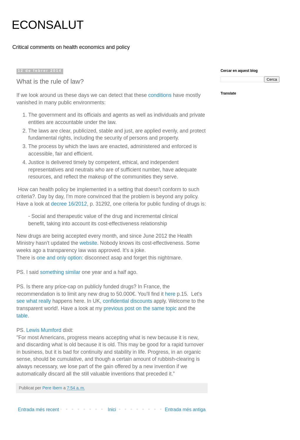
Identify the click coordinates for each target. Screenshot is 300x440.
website (88, 243)
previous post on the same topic (140, 308)
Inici (112, 409)
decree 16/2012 (69, 204)
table (22, 316)
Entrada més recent (38, 409)
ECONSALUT (48, 24)
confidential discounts (127, 301)
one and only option (59, 258)
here (171, 294)
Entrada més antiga (185, 409)
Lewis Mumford (43, 330)
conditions (159, 95)
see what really (33, 301)
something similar (60, 272)
